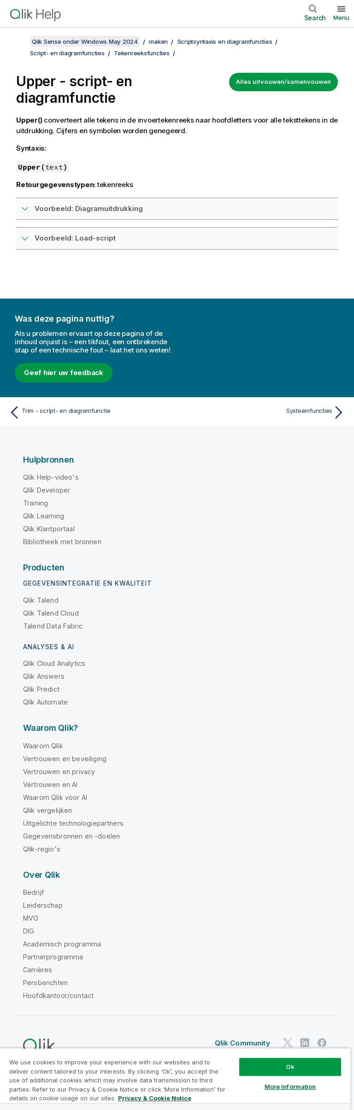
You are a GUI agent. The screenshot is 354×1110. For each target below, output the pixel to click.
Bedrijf (33, 892)
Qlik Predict (41, 689)
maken (158, 41)
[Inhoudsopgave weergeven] (18, 41)
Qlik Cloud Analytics (54, 663)
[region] (175, 1079)
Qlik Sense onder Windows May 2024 (85, 41)
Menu (341, 17)
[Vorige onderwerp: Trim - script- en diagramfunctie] (90, 412)
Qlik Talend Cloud (51, 613)
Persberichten (45, 983)
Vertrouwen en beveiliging (64, 759)
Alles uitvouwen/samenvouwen (283, 81)
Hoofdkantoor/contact (58, 995)
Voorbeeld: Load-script (75, 238)
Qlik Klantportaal (49, 529)
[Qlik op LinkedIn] (305, 1042)
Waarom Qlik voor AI (55, 797)
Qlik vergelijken (47, 810)
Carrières (37, 970)
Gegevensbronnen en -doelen (71, 836)
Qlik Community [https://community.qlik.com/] (242, 1043)
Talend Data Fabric (53, 626)
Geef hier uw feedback (63, 372)
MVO (30, 918)
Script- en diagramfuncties (67, 53)
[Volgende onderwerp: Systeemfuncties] (263, 412)
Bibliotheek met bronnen (62, 542)
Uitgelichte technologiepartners (73, 823)
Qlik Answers (44, 676)
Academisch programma (62, 944)
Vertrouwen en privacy (59, 771)
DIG (28, 931)
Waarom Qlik (43, 746)
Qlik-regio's (41, 849)
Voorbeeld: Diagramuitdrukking (89, 208)
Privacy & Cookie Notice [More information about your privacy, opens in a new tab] (154, 1098)
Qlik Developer (46, 490)
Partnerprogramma (53, 957)
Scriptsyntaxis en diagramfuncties (224, 41)
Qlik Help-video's (51, 477)
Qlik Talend (41, 600)
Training (35, 503)
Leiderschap (43, 905)
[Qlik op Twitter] (288, 1042)
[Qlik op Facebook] (322, 1042)
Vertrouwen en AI (50, 784)
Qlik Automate (45, 702)
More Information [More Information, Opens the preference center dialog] (290, 1086)
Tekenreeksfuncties (142, 53)
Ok (290, 1066)
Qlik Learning (43, 516)
